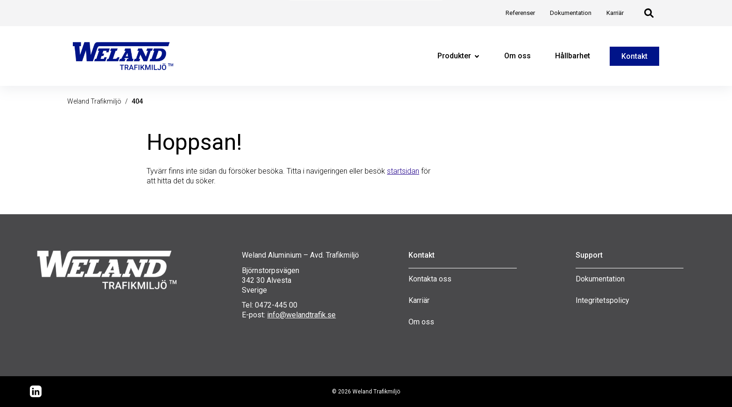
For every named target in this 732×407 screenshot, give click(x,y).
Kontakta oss (429, 278)
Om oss (421, 321)
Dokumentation (600, 278)
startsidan (403, 171)
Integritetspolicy (602, 300)
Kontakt (634, 56)
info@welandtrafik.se (301, 314)
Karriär (418, 300)
